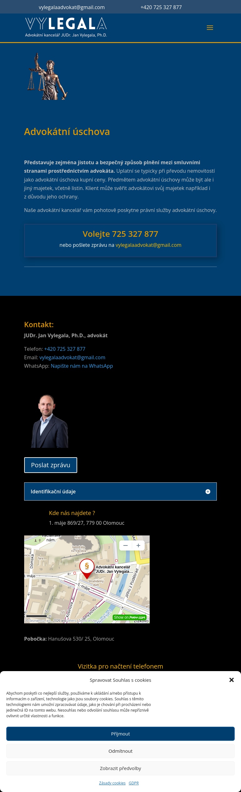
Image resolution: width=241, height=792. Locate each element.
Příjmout (120, 733)
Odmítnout (121, 751)
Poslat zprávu (50, 465)
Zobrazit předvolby (120, 768)
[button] (231, 680)
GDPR (134, 783)
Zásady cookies (112, 783)
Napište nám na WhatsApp (82, 365)
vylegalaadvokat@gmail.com (72, 7)
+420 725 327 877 (161, 7)
